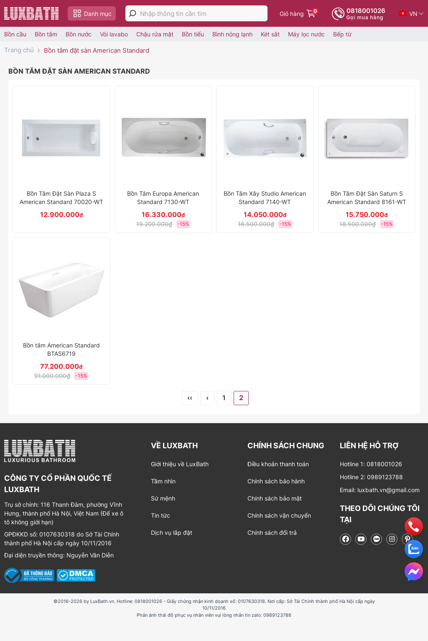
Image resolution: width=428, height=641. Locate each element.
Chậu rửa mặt (154, 34)
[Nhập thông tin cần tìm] (204, 13)
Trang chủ (19, 50)
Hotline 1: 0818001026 (371, 463)
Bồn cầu (15, 34)
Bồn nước (79, 34)
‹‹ (189, 397)
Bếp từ (342, 34)
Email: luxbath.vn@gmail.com (380, 489)
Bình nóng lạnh (232, 34)
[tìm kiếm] (132, 13)
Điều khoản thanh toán (278, 463)
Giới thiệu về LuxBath (180, 463)
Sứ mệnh (163, 498)
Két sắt (270, 34)
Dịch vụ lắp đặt (171, 532)
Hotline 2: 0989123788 (371, 476)
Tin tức (160, 515)
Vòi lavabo (114, 34)
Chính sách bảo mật (274, 498)
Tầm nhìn (163, 481)
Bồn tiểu (193, 34)
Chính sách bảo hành (276, 481)
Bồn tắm (46, 34)
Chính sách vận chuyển (279, 515)
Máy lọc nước (306, 34)
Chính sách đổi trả (272, 532)
